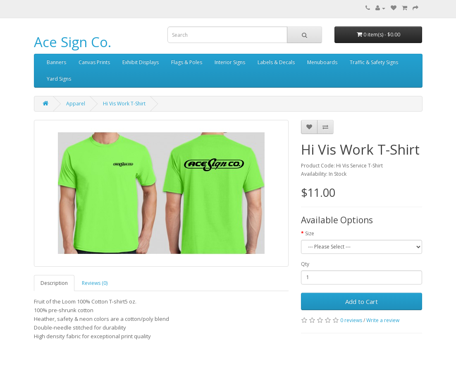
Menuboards (322, 62)
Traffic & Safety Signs (374, 62)
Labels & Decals (276, 62)
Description (54, 283)
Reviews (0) (94, 283)
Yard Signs (59, 78)
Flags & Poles (186, 62)
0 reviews (351, 320)
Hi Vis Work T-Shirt (124, 103)
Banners (56, 62)
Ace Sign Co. (72, 42)
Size (309, 233)
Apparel (75, 103)
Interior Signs (230, 62)
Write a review (382, 320)
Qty (305, 264)
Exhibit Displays (140, 62)
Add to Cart (361, 301)
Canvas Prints (94, 62)
